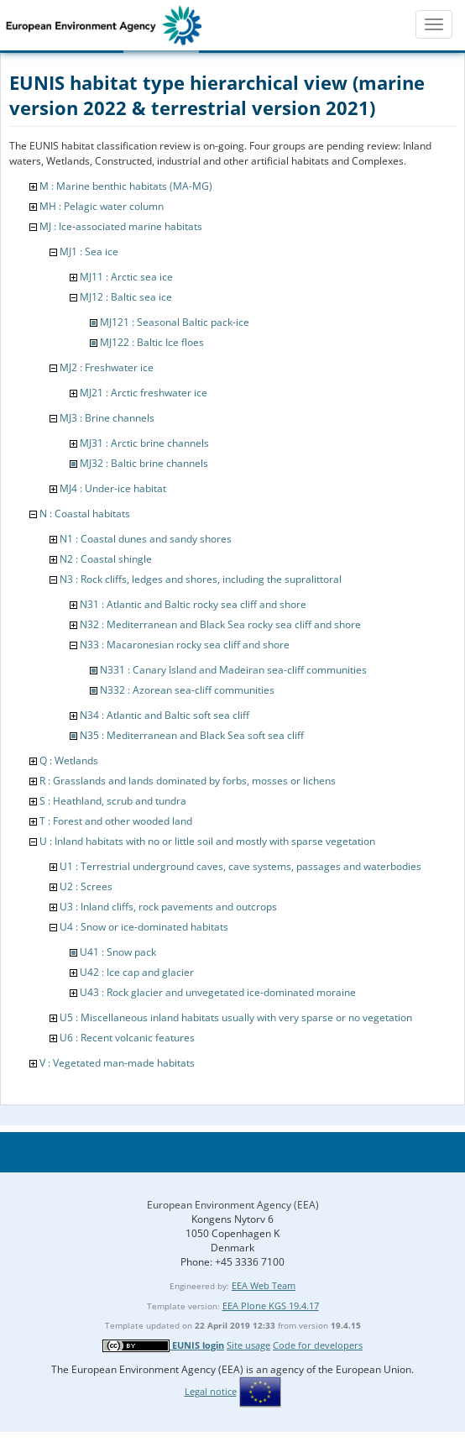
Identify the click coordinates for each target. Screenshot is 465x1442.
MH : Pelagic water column (101, 206)
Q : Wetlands (68, 760)
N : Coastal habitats (84, 513)
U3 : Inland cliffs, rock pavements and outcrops (168, 906)
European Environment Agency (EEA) (233, 1205)
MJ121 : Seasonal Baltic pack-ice (174, 322)
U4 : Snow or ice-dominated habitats (144, 927)
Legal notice (211, 1391)
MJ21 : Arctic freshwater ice (143, 392)
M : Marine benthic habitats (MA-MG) (125, 186)
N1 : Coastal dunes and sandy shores (146, 539)
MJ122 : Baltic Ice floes (152, 342)
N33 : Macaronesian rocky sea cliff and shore (185, 644)
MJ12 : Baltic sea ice (126, 297)
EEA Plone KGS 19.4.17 (270, 1305)
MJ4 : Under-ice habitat (113, 488)
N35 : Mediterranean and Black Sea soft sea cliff (192, 735)
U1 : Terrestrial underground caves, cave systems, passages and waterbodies (240, 866)
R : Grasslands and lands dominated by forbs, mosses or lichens (187, 780)
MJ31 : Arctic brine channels (144, 443)
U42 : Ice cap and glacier (137, 972)
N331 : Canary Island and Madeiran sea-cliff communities (233, 670)
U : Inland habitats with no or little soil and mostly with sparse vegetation (207, 841)
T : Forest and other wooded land (115, 821)
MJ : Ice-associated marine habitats (120, 226)
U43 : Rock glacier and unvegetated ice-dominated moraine (218, 992)
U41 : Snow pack (118, 952)
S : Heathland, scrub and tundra (112, 801)
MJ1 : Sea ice (89, 251)
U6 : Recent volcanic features (127, 1037)
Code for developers (318, 1345)
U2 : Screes (86, 886)
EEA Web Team (263, 1285)
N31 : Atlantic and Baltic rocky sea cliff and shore (193, 604)
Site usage (248, 1345)
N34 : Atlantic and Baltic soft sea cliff (164, 715)
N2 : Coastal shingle (106, 559)
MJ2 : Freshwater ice (107, 367)
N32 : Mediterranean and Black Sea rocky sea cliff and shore (220, 624)
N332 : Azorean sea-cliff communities (187, 690)
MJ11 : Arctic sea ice (126, 277)
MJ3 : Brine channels (107, 418)
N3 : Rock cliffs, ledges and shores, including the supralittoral (201, 579)
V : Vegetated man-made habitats (117, 1063)
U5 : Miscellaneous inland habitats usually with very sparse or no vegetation (236, 1017)
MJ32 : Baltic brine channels (144, 463)
